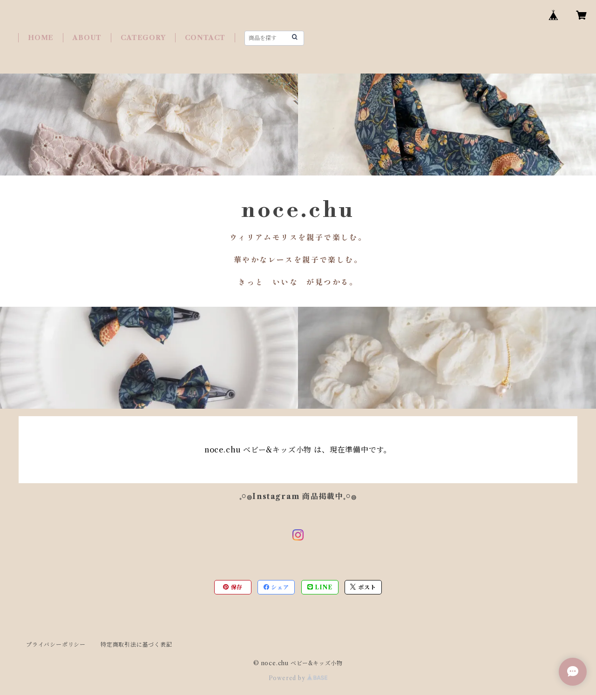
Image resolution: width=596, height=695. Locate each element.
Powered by (298, 678)
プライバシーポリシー (56, 644)
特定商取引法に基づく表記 (136, 644)
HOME (41, 38)
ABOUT (87, 38)
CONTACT (205, 38)
